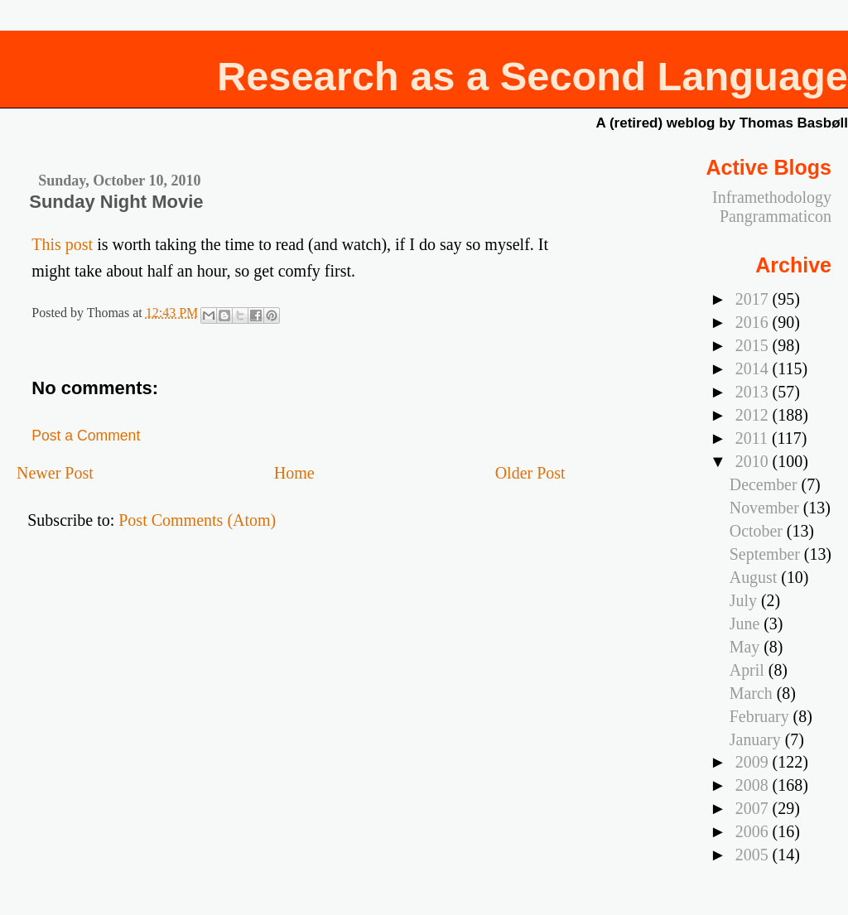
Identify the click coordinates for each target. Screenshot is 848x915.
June (747, 623)
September (767, 554)
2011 (753, 438)
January (757, 739)
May (747, 647)
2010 (754, 461)
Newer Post (55, 473)
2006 (754, 831)
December (766, 484)
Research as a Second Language (532, 76)
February (761, 716)
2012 (754, 415)
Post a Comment (85, 435)
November (766, 507)
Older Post (530, 473)
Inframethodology (771, 197)
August (755, 577)
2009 (754, 762)
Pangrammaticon (775, 216)
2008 (754, 785)
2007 (754, 808)
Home (294, 473)
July (745, 600)
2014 (754, 368)
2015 (754, 345)
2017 (754, 299)
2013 (754, 392)
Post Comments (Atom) (197, 520)
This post (62, 244)
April (749, 670)
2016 (754, 322)
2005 (754, 854)
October (758, 531)
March (753, 693)
